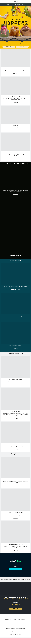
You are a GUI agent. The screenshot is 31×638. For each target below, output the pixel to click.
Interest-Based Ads (22, 631)
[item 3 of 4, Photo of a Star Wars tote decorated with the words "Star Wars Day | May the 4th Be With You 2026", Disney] (15, 119)
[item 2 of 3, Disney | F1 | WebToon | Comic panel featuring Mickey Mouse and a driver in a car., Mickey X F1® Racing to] (15, 504)
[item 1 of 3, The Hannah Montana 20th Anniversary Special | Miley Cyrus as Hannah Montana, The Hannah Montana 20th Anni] (15, 277)
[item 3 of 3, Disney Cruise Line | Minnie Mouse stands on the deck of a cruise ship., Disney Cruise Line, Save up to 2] (15, 437)
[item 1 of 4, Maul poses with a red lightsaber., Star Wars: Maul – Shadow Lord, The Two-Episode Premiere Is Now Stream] (15, 62)
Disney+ (7, 4)
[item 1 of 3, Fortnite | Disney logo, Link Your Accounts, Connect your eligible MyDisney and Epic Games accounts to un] (15, 472)
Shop (12, 4)
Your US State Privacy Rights (10, 628)
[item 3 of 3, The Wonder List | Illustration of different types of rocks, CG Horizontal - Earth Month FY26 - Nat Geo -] (15, 243)
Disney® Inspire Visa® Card (15, 622)
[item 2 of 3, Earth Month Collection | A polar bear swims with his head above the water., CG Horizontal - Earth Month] (15, 212)
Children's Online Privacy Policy (20, 628)
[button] (1, 1)
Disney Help (11, 619)
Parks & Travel (17, 4)
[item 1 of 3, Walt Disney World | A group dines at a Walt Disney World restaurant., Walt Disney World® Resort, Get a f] (15, 371)
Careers (15, 619)
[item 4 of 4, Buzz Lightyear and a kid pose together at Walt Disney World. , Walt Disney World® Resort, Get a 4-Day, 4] (15, 147)
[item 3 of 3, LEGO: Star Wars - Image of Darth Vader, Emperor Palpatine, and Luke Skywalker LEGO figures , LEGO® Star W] (15, 537)
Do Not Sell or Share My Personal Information (12, 631)
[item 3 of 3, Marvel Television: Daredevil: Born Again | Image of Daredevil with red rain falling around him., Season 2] (15, 336)
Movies (23, 4)
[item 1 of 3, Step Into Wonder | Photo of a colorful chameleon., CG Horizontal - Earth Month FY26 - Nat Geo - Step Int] (15, 181)
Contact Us (18, 619)
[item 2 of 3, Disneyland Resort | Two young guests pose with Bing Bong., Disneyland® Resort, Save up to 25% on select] (15, 404)
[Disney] (15, 2)
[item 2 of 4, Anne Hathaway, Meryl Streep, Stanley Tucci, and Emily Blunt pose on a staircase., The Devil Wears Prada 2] (15, 91)
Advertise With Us (23, 619)
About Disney (7, 619)
